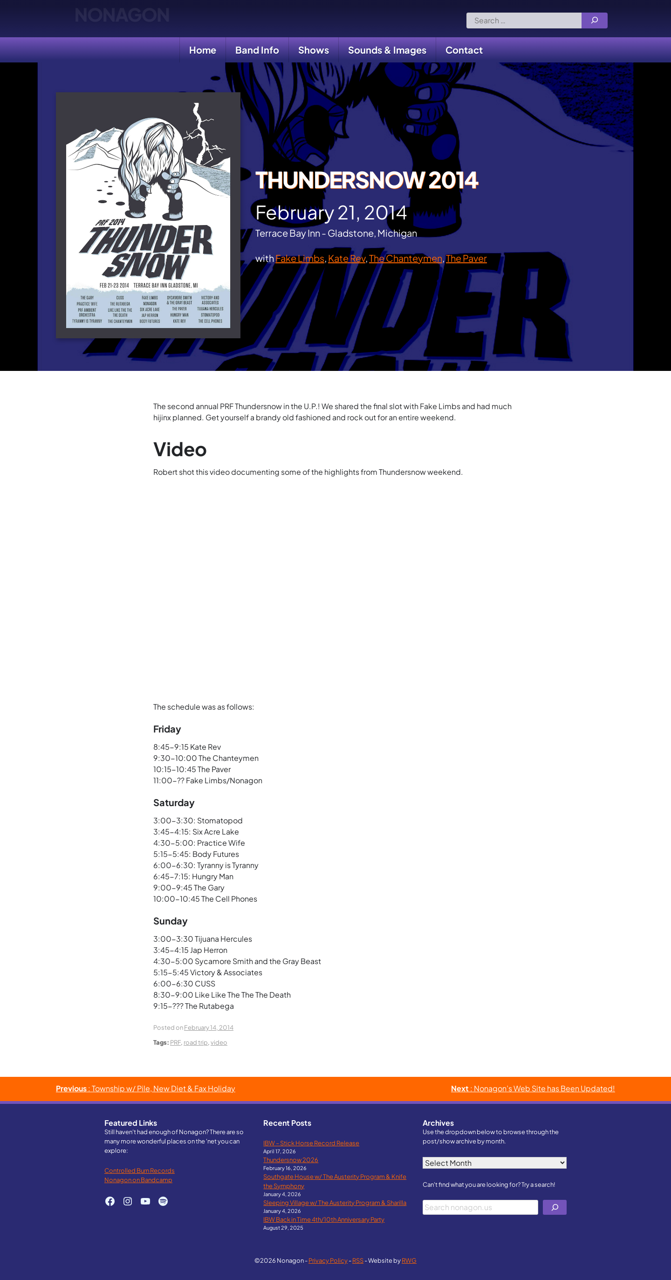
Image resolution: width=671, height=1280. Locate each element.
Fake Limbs (299, 258)
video (219, 1042)
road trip (196, 1042)
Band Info (257, 49)
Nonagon (121, 18)
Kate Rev (346, 258)
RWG (409, 1260)
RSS (357, 1260)
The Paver (466, 258)
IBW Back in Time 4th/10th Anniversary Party (323, 1219)
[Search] (595, 20)
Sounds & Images (387, 49)
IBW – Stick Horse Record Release (311, 1143)
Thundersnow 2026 (290, 1160)
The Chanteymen (405, 258)
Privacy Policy (328, 1260)
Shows (313, 49)
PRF (175, 1042)
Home (202, 49)
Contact (464, 49)
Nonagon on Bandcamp (138, 1180)
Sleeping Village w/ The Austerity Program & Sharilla (334, 1202)
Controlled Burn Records (139, 1170)
